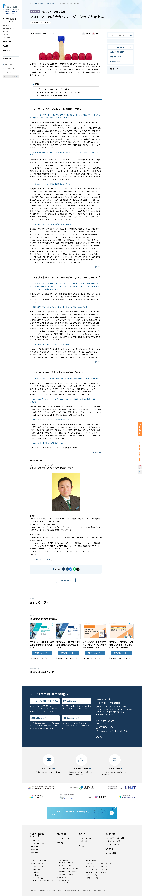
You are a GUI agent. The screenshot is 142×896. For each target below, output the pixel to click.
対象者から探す (115, 57)
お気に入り (99, 34)
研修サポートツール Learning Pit (68, 871)
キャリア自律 (103, 869)
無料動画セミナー (74, 718)
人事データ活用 (103, 866)
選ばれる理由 (7, 42)
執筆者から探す (115, 61)
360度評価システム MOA (66, 874)
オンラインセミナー (86, 838)
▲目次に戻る (97, 267)
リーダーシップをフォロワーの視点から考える (52, 89)
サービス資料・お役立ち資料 (47, 701)
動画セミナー (84, 841)
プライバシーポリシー (44, 890)
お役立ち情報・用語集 (113, 841)
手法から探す (35, 846)
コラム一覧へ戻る (65, 580)
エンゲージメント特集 (65, 866)
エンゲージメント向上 (105, 863)
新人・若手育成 (90, 866)
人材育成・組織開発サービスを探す (9, 20)
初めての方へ (9, 64)
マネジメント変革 (38, 863)
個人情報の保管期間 (70, 890)
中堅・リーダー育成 (91, 869)
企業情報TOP (33, 890)
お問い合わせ (72, 701)
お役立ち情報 (7, 59)
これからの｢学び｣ (38, 878)
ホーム (30, 3)
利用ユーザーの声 (64, 838)
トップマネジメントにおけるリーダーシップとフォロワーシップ (58, 92)
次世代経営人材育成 (91, 872)
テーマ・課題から (8, 28)
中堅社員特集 (36, 872)
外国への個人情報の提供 (83, 890)
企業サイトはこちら (82, 813)
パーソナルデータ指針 (58, 890)
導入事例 (6, 46)
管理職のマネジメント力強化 (47, 3)
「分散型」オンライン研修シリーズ (43, 881)
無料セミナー (7, 50)
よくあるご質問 (9, 68)
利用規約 (94, 890)
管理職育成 (89, 863)
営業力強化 (102, 872)
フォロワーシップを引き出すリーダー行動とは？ (53, 95)
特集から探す (35, 849)
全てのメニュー (9, 72)
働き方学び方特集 (38, 866)
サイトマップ (101, 890)
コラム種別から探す (117, 52)
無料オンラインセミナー (45, 718)
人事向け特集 (36, 869)
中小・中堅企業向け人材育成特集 (68, 868)
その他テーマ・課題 (91, 875)
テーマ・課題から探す (118, 47)
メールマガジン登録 (113, 844)
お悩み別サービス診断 (92, 878)
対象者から (6, 25)
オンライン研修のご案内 (40, 860)
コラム (5, 54)
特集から (5, 34)
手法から (5, 31)
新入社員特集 (36, 875)
